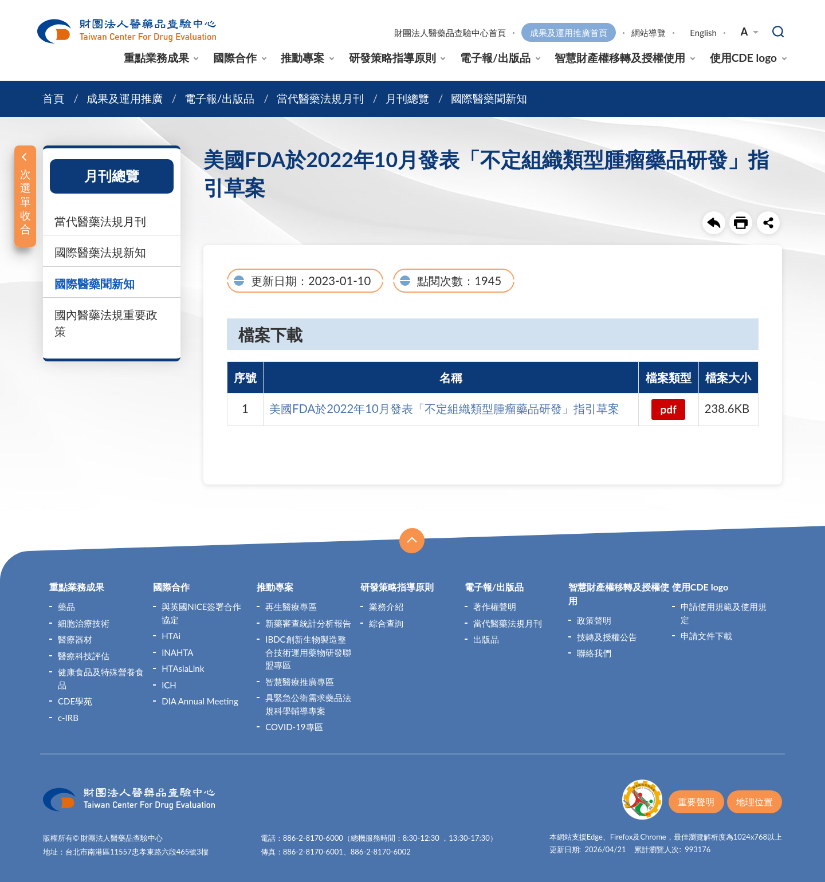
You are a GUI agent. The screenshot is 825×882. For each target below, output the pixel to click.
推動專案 (302, 57)
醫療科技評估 (83, 655)
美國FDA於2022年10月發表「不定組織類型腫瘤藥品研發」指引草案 (444, 408)
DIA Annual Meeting (200, 701)
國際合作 (235, 57)
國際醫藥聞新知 (489, 98)
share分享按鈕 (768, 222)
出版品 (486, 639)
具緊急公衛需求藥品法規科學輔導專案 (308, 704)
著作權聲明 (494, 606)
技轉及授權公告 (607, 636)
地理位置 (754, 801)
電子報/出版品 (495, 57)
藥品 (66, 606)
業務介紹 (386, 606)
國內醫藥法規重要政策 (106, 322)
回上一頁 (713, 222)
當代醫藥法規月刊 (320, 98)
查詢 (778, 32)
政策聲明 (594, 620)
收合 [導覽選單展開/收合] (412, 540)
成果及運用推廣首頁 (568, 32)
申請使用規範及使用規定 (724, 613)
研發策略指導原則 (392, 57)
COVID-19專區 (294, 727)
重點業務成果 (156, 57)
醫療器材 (75, 639)
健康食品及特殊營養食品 (101, 678)
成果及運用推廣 (125, 98)
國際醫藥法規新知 (100, 252)
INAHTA (177, 652)
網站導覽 (648, 32)
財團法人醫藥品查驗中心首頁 (450, 32)
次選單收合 (25, 201)
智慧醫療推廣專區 (299, 681)
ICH (169, 684)
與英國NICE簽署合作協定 (201, 613)
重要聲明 (696, 801)
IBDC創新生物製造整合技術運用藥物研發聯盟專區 (308, 652)
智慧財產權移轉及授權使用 (620, 57)
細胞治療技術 (83, 622)
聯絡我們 (594, 653)
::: (37, 9)
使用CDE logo (743, 57)
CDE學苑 (75, 701)
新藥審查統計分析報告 (308, 622)
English (703, 32)
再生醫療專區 (291, 606)
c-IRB (68, 717)
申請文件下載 (706, 636)
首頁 (53, 98)
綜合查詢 (386, 622)
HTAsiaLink (183, 668)
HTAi (171, 636)
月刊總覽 (407, 98)
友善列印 (740, 222)
